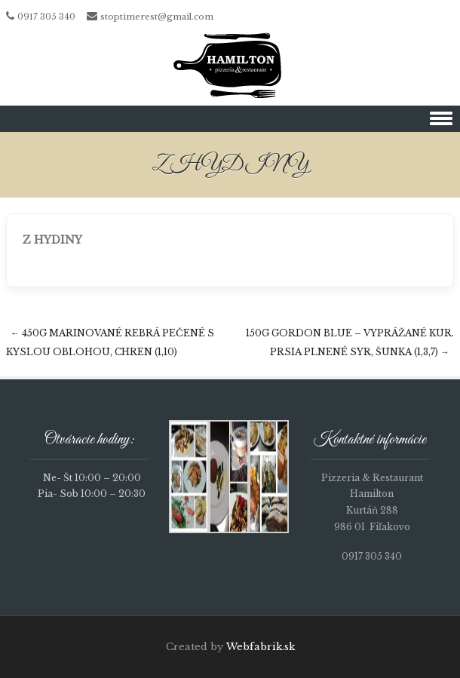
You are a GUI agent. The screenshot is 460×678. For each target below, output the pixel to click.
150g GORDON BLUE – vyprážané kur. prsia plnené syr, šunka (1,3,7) (350, 342)
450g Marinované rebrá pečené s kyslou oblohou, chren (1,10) (110, 342)
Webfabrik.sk (260, 646)
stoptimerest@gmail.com (156, 16)
